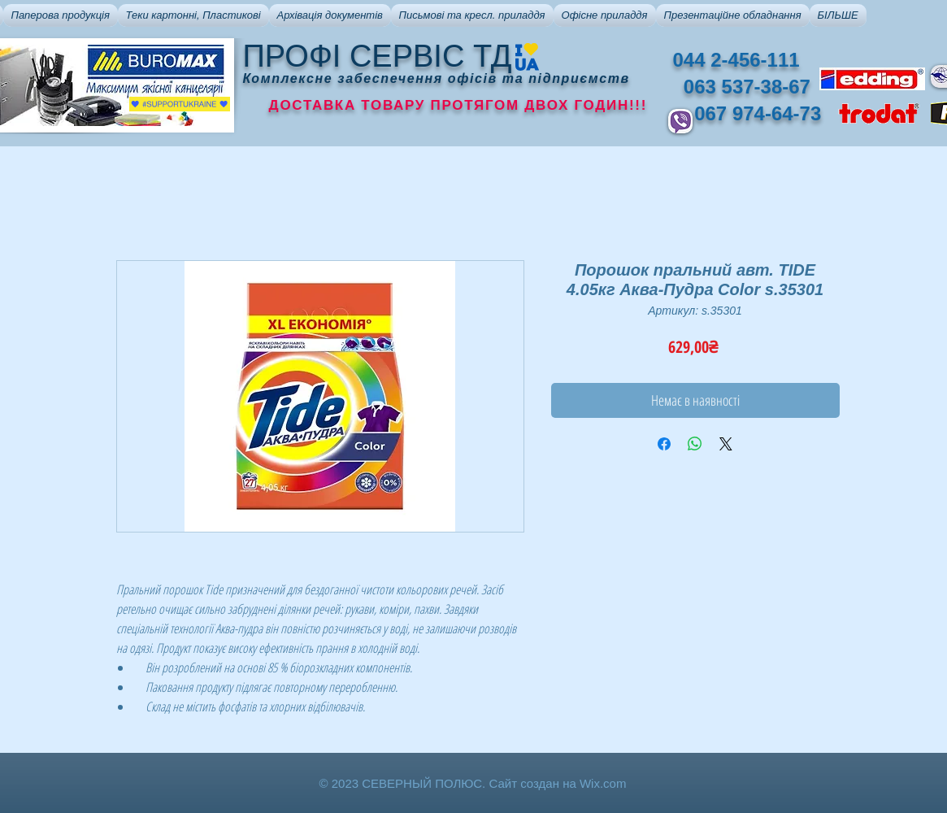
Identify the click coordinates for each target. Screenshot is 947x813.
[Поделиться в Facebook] (664, 444)
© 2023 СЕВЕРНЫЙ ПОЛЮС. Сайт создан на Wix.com (473, 783)
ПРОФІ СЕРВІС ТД (377, 56)
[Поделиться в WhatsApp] (695, 444)
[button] (60, 15)
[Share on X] (726, 444)
